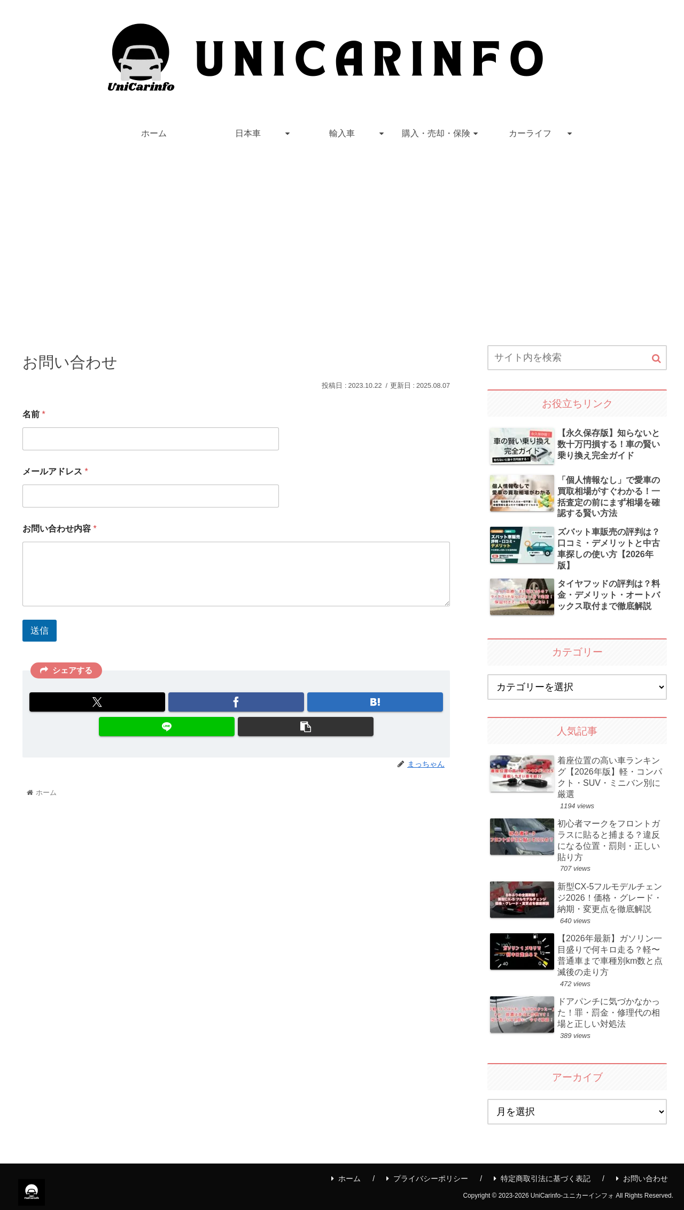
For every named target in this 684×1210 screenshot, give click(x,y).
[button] (306, 726)
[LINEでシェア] (167, 726)
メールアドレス (55, 471)
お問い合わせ (642, 1178)
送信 (39, 631)
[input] (577, 357)
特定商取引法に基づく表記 (542, 1178)
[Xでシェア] (97, 702)
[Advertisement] (342, 237)
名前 (33, 414)
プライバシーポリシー (427, 1178)
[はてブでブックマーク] (375, 702)
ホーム (346, 1178)
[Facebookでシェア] (236, 702)
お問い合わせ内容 (59, 528)
